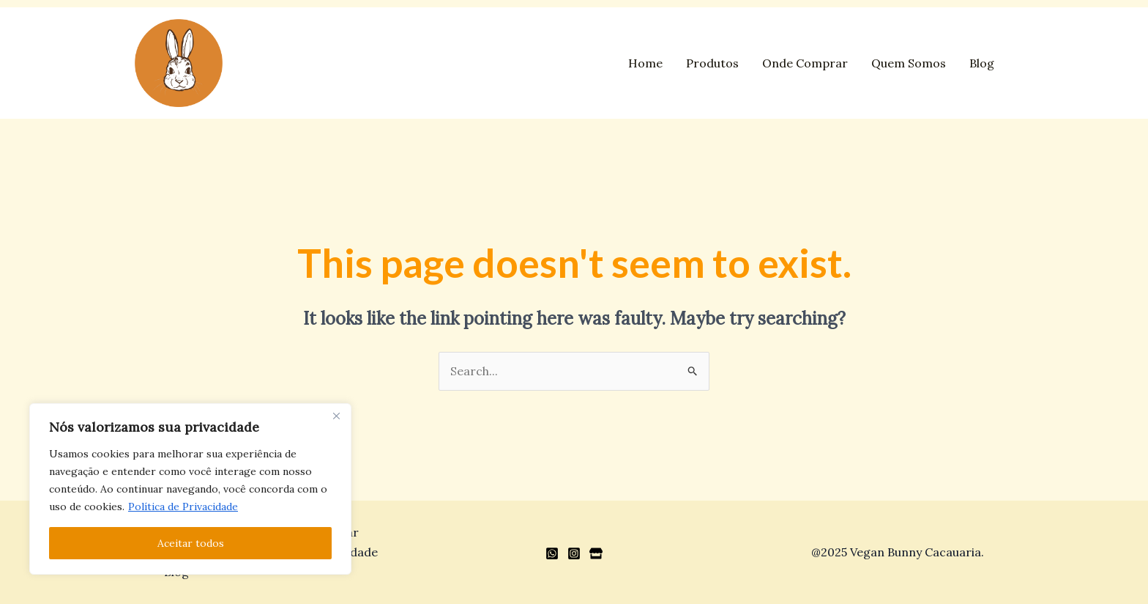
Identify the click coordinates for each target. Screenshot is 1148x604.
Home (645, 63)
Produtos (712, 63)
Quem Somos (908, 63)
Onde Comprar (805, 63)
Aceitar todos (190, 543)
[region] (190, 489)
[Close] (336, 415)
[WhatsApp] (552, 553)
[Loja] (596, 553)
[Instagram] (574, 553)
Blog (981, 63)
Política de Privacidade (183, 506)
